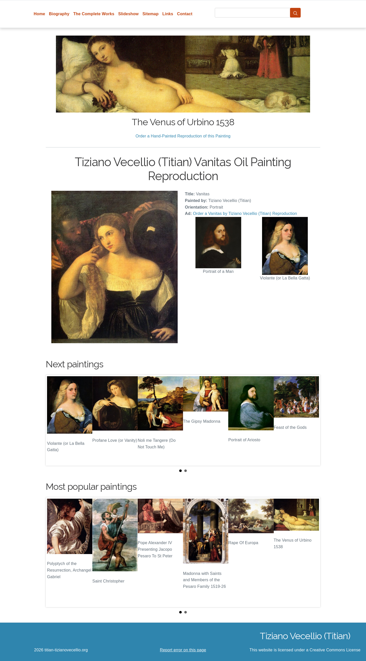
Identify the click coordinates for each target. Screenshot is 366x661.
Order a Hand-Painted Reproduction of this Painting (183, 136)
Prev (54, 420)
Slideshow (128, 14)
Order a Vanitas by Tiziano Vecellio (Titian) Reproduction (245, 213)
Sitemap (150, 14)
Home (39, 14)
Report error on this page (183, 650)
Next (312, 420)
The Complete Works (93, 14)
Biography (59, 14)
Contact (184, 14)
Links (167, 14)
